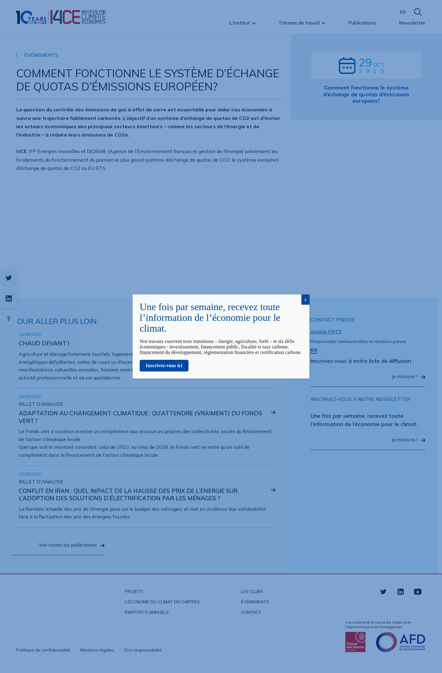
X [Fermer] (305, 300)
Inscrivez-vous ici (164, 365)
